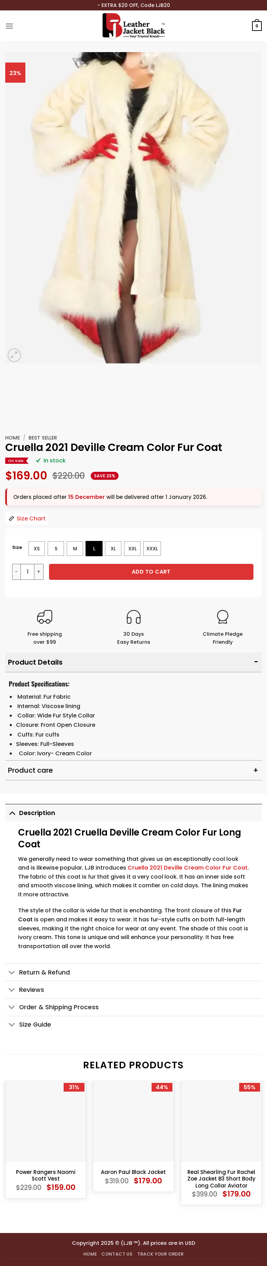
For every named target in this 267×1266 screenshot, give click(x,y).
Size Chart (27, 519)
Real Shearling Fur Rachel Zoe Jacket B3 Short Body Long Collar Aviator (221, 1179)
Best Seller (43, 437)
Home (12, 437)
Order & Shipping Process (52, 1008)
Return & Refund (37, 972)
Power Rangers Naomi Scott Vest (45, 1175)
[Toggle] (12, 812)
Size (17, 547)
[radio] (36, 549)
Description (30, 812)
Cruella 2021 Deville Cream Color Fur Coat (188, 868)
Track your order (160, 1254)
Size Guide (28, 1025)
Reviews (24, 990)
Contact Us (117, 1254)
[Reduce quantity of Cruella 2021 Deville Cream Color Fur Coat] (16, 572)
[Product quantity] (27, 572)
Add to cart (151, 571)
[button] (9, 25)
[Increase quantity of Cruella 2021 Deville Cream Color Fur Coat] (38, 572)
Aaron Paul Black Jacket (133, 1172)
